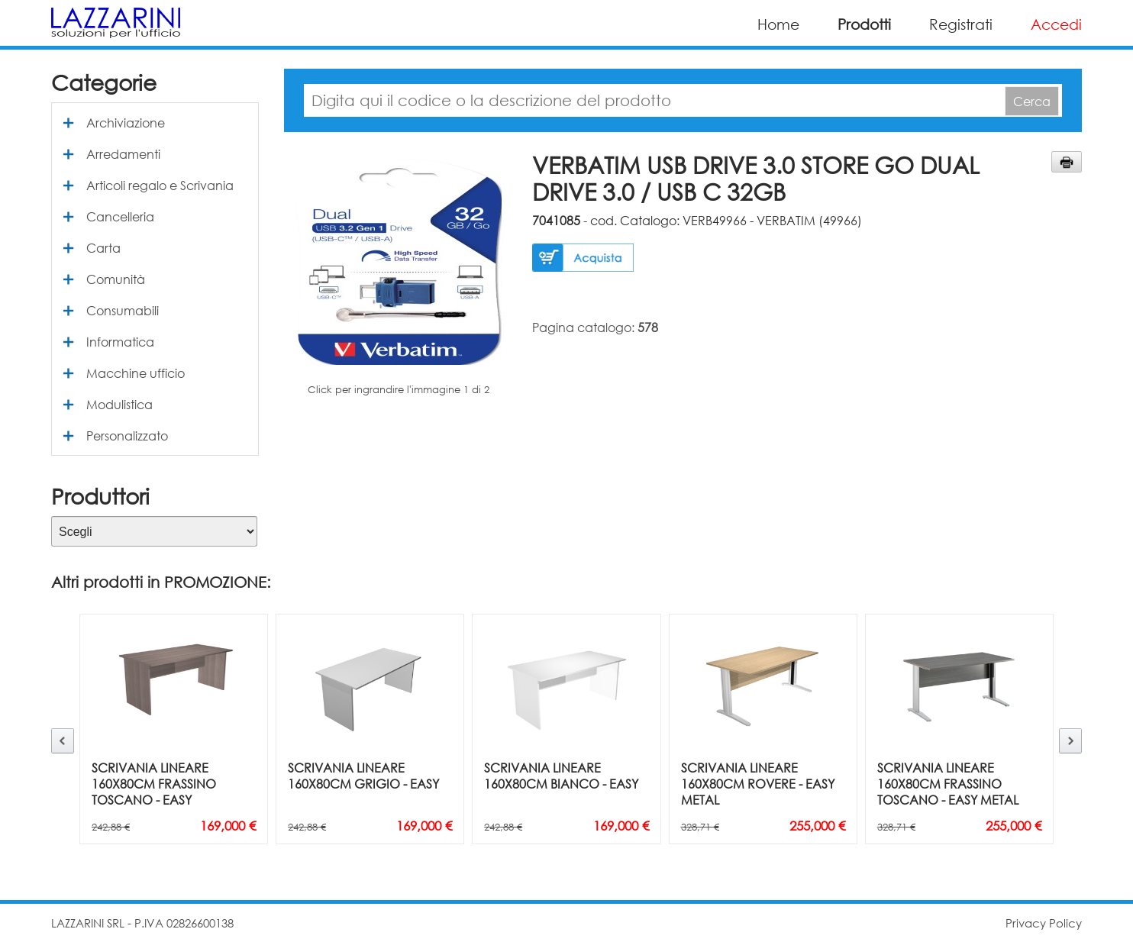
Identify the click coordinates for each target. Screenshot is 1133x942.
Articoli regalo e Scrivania (160, 185)
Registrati (961, 24)
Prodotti (864, 24)
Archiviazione (125, 123)
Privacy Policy (1043, 923)
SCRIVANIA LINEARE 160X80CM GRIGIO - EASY (363, 776)
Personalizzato (127, 435)
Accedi (1056, 24)
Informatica (120, 342)
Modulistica (119, 404)
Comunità (115, 279)
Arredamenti (123, 154)
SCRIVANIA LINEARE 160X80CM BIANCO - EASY (561, 776)
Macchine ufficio (135, 373)
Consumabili (122, 310)
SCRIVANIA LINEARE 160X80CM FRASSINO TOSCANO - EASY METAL (947, 784)
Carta (103, 248)
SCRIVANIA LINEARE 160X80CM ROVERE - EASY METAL (757, 784)
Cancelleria (120, 216)
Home (778, 24)
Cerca (1032, 101)
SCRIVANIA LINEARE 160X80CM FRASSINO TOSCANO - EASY (154, 784)
